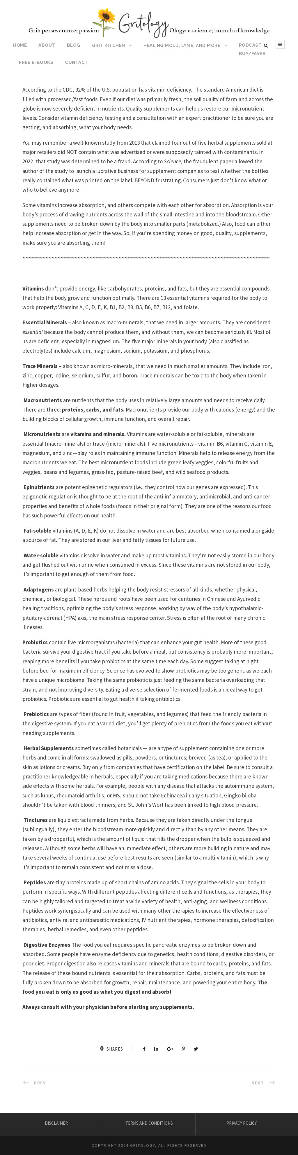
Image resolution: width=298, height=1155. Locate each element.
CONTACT (76, 62)
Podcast (250, 45)
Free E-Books (36, 62)
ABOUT (46, 45)
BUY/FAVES (252, 53)
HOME (20, 45)
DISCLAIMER (56, 1123)
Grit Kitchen (108, 45)
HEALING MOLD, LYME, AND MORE (181, 45)
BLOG (73, 45)
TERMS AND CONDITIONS (149, 1123)
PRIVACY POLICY (241, 1123)
